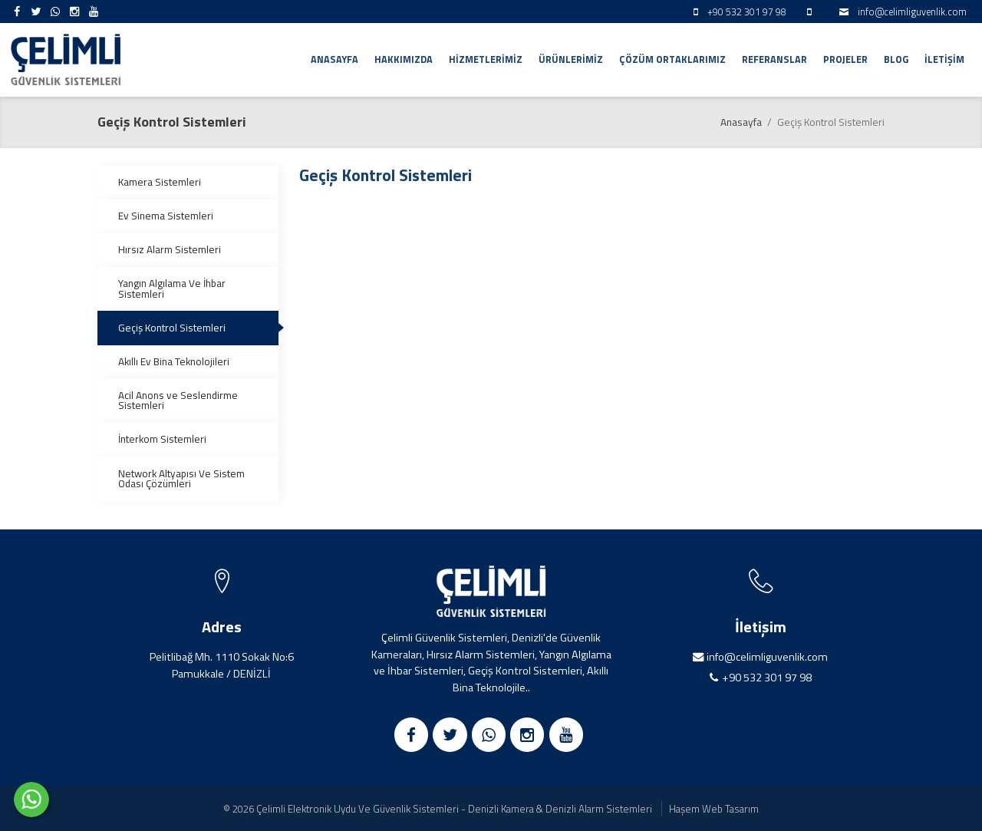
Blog (896, 59)
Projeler (845, 59)
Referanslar (774, 59)
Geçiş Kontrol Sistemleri (172, 327)
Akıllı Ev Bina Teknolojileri (173, 361)
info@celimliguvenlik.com (912, 12)
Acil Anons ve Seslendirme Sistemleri (178, 400)
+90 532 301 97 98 (767, 677)
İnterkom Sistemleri (162, 439)
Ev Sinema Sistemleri (165, 215)
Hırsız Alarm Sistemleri (169, 249)
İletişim (944, 59)
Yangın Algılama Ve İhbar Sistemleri (172, 288)
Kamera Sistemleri (159, 182)
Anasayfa (334, 59)
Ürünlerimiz (571, 59)
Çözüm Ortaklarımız (672, 59)
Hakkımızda (403, 59)
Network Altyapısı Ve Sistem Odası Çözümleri (181, 479)
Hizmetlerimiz (485, 59)
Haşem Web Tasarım (714, 808)
